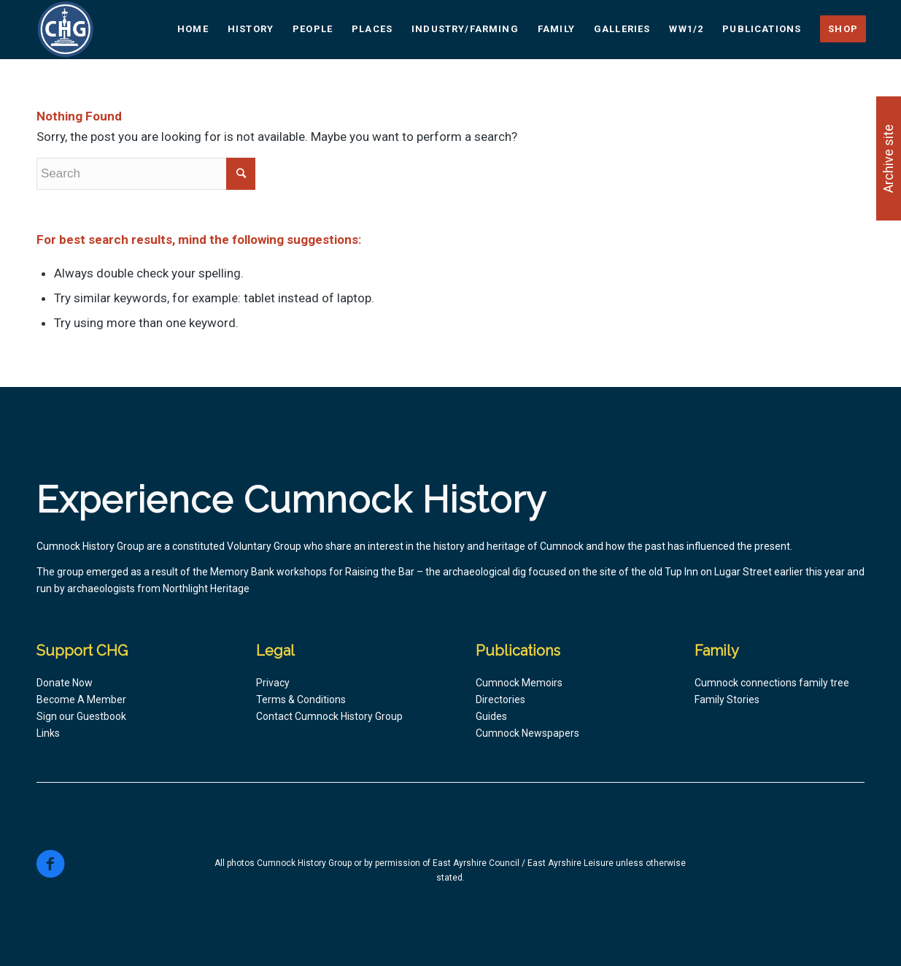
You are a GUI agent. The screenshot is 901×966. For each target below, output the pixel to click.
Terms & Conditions (301, 699)
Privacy (273, 683)
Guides (491, 716)
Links (48, 733)
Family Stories (727, 699)
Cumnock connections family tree (772, 683)
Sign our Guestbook (81, 716)
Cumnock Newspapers (527, 733)
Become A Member (81, 699)
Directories (500, 699)
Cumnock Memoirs (519, 683)
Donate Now (64, 683)
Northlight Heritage (206, 588)
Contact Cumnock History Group (329, 716)
